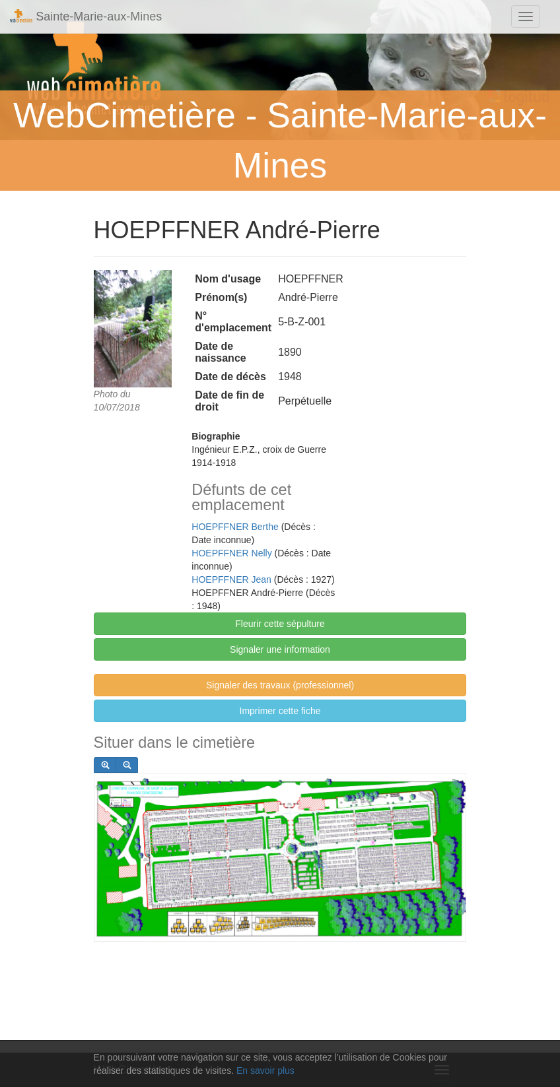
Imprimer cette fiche (280, 711)
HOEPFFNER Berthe (235, 526)
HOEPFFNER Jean (231, 579)
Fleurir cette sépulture (279, 623)
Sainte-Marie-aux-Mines (86, 16)
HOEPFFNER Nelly (231, 553)
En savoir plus (265, 1070)
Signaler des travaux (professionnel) (280, 685)
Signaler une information (280, 649)
